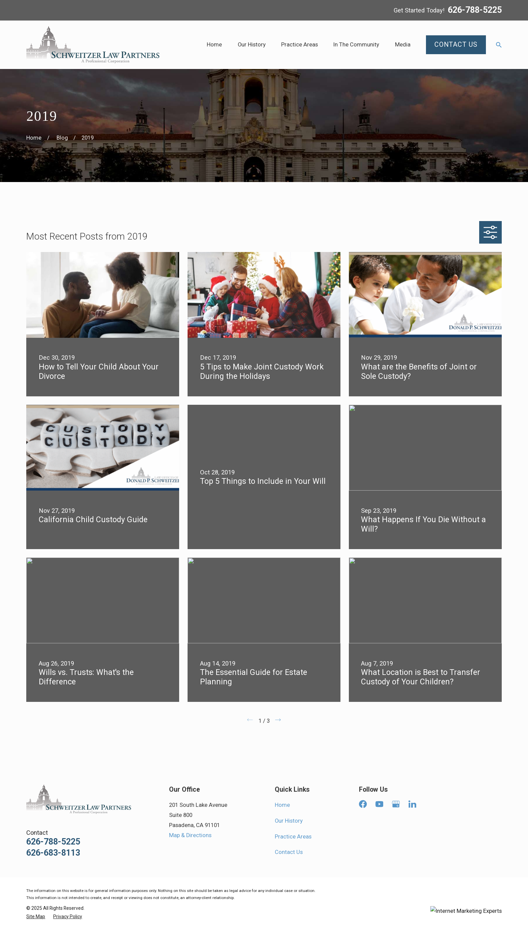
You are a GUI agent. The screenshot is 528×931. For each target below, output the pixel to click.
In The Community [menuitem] (356, 44)
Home (282, 805)
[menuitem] (35, 916)
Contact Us (289, 852)
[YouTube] (379, 804)
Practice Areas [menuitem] (299, 44)
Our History (289, 821)
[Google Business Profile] (396, 804)
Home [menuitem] (214, 44)
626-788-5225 (475, 10)
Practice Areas (293, 836)
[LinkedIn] (412, 804)
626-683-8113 (53, 853)
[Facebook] (363, 804)
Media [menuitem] (402, 44)
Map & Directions (190, 835)
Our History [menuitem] (252, 44)
